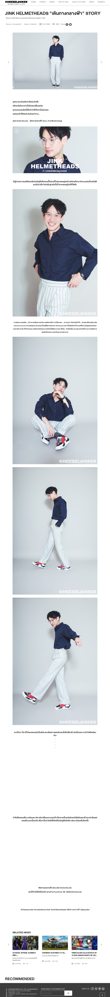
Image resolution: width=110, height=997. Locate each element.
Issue (52, 1)
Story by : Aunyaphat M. (14, 18)
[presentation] (8, 57)
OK (68, 987)
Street (43, 1)
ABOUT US (85, 983)
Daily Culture (79, 1)
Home (33, 1)
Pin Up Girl (63, 1)
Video (91, 1)
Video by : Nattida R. (30, 18)
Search (101, 1)
